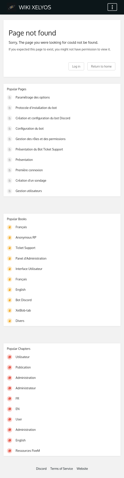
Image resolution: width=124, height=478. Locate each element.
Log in (76, 66)
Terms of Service (61, 468)
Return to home (101, 66)
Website (82, 468)
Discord (41, 468)
